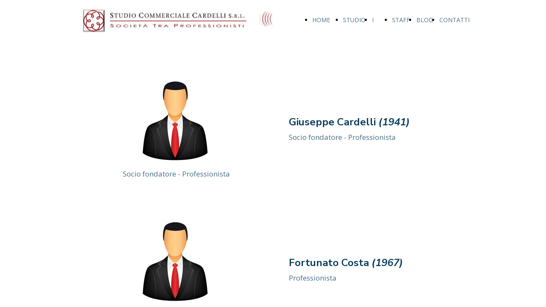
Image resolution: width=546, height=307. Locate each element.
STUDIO (354, 20)
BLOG (424, 20)
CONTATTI (454, 20)
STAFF (401, 20)
